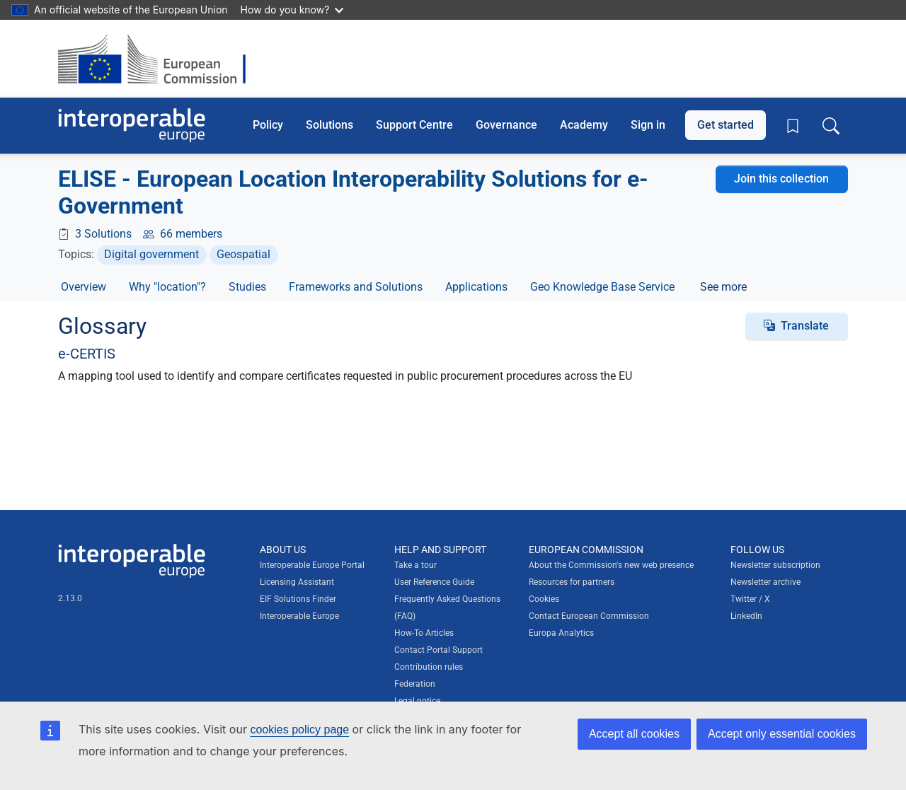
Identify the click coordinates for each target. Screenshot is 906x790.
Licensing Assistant (297, 582)
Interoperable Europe (299, 616)
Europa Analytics (561, 633)
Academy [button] (584, 125)
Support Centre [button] (414, 125)
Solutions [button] (329, 125)
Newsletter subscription (775, 565)
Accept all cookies (634, 734)
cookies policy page (299, 730)
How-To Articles (424, 633)
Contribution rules (428, 667)
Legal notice (417, 701)
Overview (83, 287)
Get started (725, 125)
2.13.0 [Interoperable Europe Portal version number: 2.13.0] (70, 598)
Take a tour (415, 565)
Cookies (544, 599)
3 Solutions (103, 233)
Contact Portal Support (438, 650)
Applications (476, 287)
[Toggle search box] (831, 125)
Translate (805, 325)
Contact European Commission (589, 616)
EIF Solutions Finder (298, 599)
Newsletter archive (765, 582)
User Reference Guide (434, 582)
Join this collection (781, 178)
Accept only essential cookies (782, 734)
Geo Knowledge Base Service (602, 287)
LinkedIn (746, 616)
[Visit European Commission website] (159, 59)
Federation (414, 684)
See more (723, 287)
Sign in (648, 125)
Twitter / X (750, 599)
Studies (247, 287)
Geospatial (243, 254)
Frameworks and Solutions (356, 287)
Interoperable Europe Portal (312, 565)
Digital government (151, 254)
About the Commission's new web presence (611, 565)
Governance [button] (506, 125)
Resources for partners (571, 582)
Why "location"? (167, 287)
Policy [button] (268, 125)
